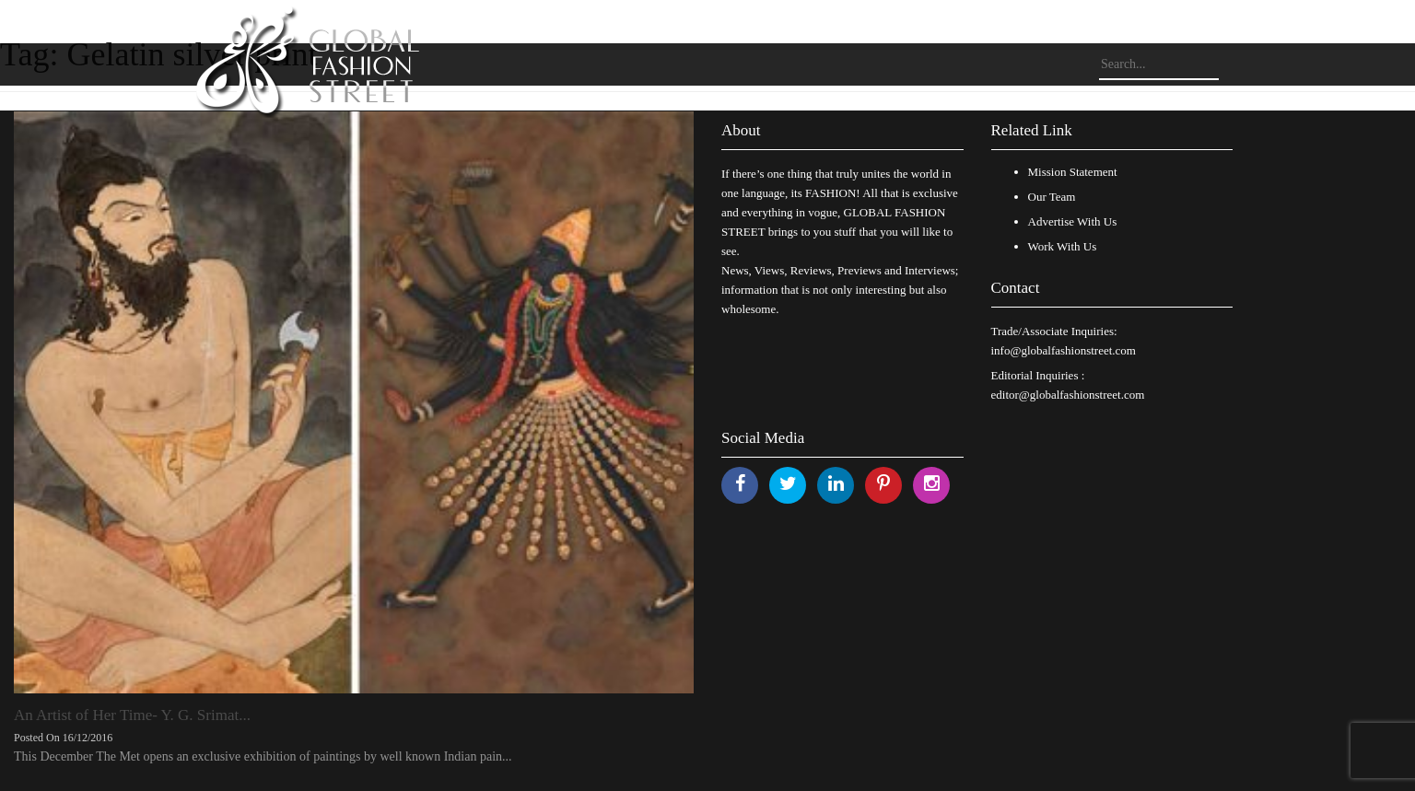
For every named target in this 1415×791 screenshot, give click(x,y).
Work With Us (1062, 246)
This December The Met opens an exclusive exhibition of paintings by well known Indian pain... (263, 756)
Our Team (1052, 197)
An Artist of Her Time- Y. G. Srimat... (132, 715)
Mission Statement (1072, 172)
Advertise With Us (1072, 221)
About (741, 130)
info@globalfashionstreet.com (1063, 350)
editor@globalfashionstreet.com (1068, 394)
